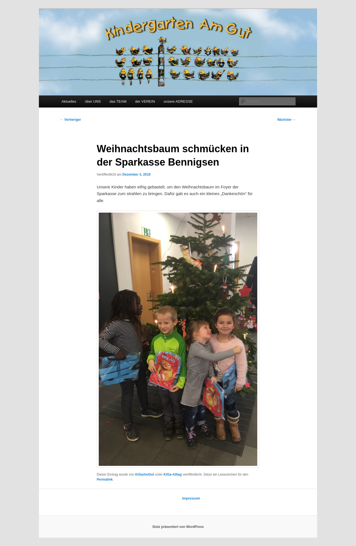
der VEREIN (145, 101)
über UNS (93, 101)
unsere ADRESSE (178, 101)
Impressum (191, 498)
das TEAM (118, 101)
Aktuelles (68, 101)
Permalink (105, 479)
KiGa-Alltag (173, 474)
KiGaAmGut (144, 474)
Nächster (286, 120)
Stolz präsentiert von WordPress (178, 527)
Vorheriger (70, 120)
